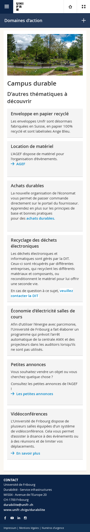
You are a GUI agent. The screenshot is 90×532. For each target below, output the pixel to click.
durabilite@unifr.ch (18, 505)
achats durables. (40, 218)
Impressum (10, 528)
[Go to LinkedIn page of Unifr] (19, 518)
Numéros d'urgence (53, 528)
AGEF (20, 163)
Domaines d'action (23, 20)
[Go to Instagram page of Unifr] (25, 518)
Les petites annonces (34, 393)
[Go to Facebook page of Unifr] (5, 518)
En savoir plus (28, 453)
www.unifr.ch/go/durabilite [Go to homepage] (24, 510)
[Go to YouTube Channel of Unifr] (12, 518)
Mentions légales (29, 528)
